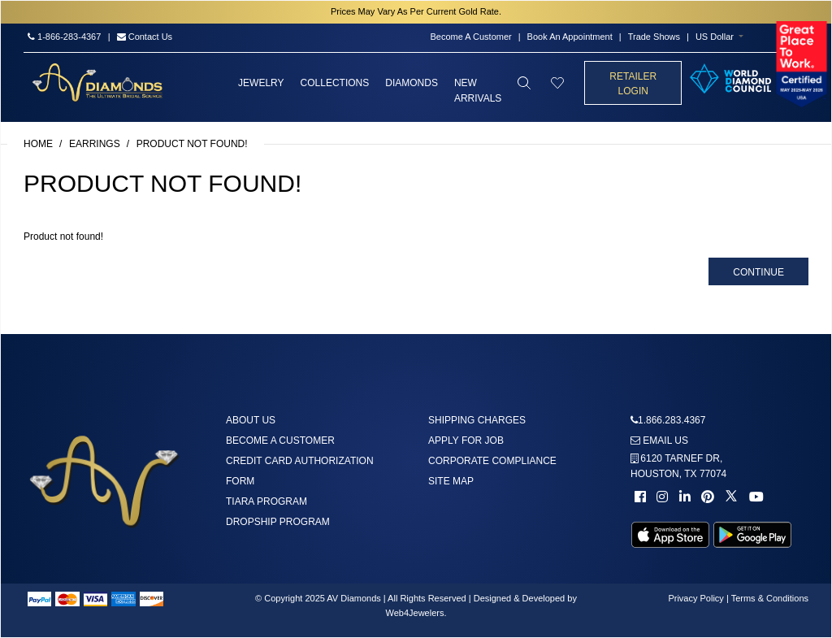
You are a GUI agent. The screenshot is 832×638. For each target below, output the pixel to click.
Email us (659, 440)
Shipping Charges (477, 420)
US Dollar (715, 36)
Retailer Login (632, 84)
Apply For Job (466, 440)
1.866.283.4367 (671, 420)
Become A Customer (470, 36)
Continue (758, 272)
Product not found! (192, 144)
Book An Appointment (570, 36)
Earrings (94, 144)
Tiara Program (266, 501)
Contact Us (144, 36)
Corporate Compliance (492, 461)
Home (38, 144)
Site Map (451, 481)
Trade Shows (654, 36)
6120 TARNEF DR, (678, 466)
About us (250, 420)
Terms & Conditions (769, 598)
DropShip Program (278, 521)
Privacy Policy (695, 598)
